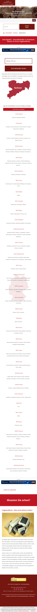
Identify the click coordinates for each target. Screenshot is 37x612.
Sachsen (15, 33)
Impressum (31, 596)
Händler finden (27, 26)
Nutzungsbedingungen (23, 596)
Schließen (33, 610)
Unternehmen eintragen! (18, 109)
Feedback (8, 596)
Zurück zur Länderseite (10, 490)
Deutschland (7, 33)
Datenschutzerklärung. (23, 610)
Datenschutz (14, 596)
